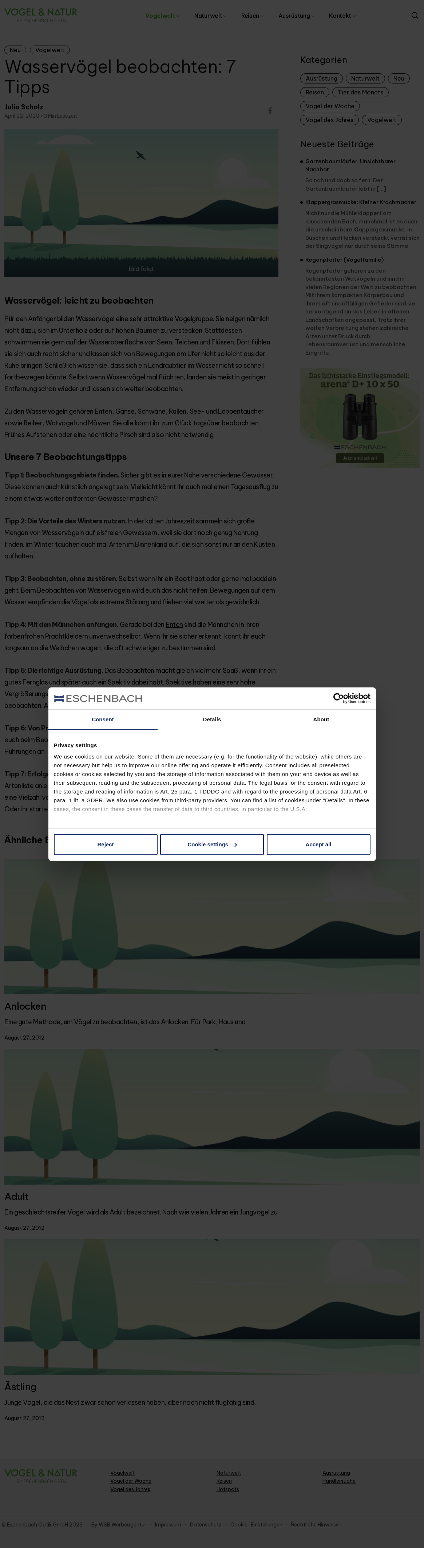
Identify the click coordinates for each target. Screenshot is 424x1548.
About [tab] (321, 719)
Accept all (319, 844)
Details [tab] (212, 719)
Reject (105, 844)
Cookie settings (212, 844)
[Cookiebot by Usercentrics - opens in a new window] (338, 698)
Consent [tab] (103, 719)
